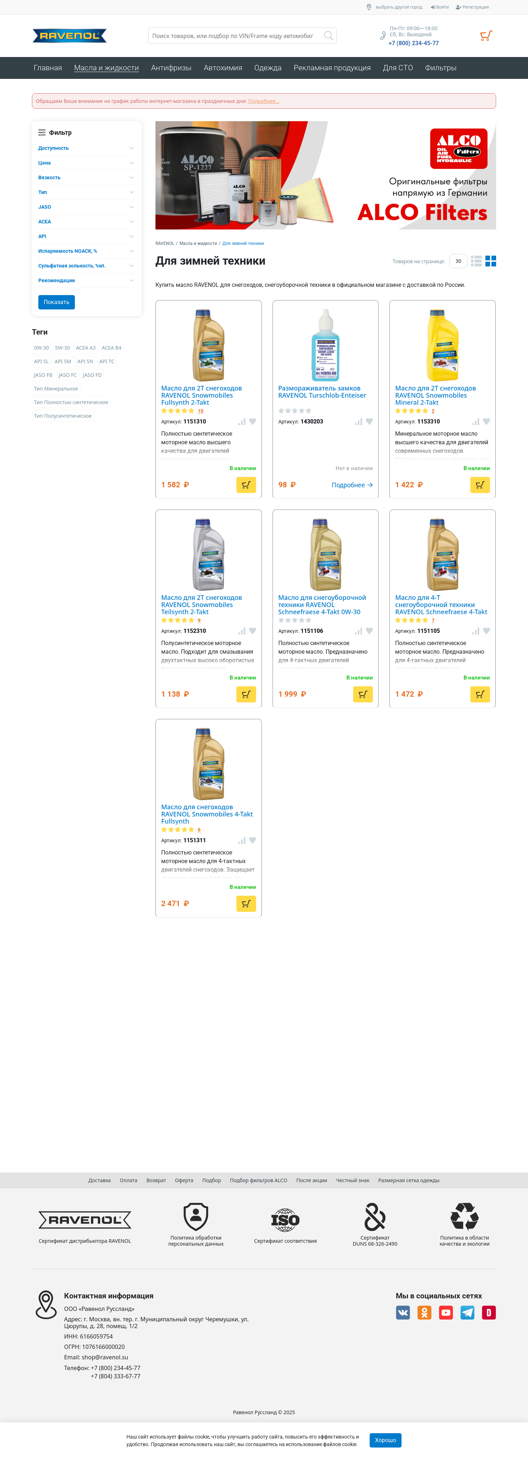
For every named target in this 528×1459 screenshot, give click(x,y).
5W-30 (62, 349)
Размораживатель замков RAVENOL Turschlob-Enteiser (352, 441)
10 (277, 330)
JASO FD (92, 376)
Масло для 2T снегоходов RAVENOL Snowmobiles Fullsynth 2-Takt (358, 314)
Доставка (99, 1178)
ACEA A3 (86, 349)
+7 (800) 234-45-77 (414, 43)
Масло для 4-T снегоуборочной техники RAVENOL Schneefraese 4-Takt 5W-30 (360, 911)
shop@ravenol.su (105, 1357)
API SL (41, 363)
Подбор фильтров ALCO (258, 1178)
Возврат (156, 1178)
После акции (311, 1178)
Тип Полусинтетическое (63, 417)
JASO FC (67, 376)
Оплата (128, 1178)
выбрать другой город (399, 7)
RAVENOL (164, 245)
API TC (106, 363)
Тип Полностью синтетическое (71, 404)
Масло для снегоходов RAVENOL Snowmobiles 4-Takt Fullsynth (366, 1038)
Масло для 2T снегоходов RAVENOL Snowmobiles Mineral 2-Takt (358, 538)
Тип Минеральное (56, 390)
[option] (325, 177)
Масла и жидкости (198, 245)
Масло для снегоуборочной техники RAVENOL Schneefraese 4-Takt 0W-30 (351, 784)
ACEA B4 (111, 349)
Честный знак (352, 1178)
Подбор (211, 1178)
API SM (63, 363)
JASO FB (43, 376)
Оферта (184, 1178)
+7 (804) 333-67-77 (115, 1376)
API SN (85, 363)
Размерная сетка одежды (409, 1178)
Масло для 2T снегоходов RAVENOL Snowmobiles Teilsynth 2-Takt (358, 657)
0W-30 (41, 349)
